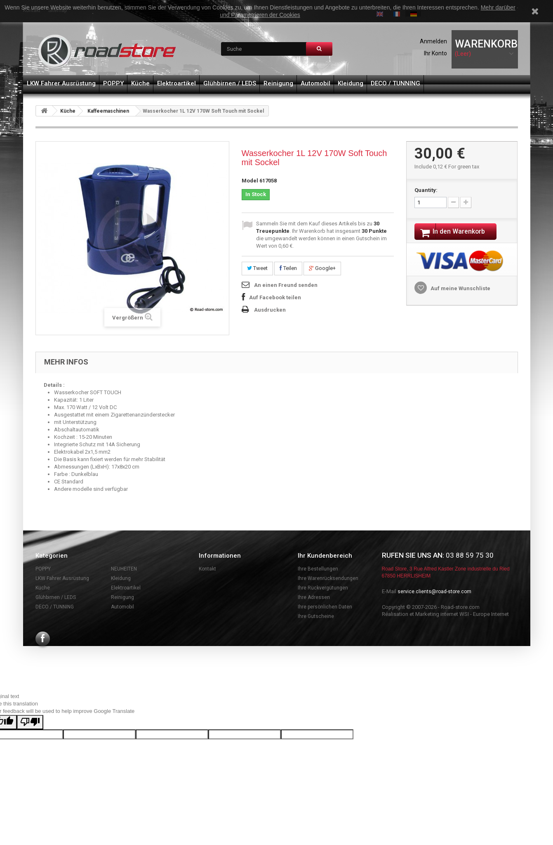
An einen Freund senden (286, 285)
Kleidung (350, 83)
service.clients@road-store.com (434, 591)
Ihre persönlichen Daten (325, 607)
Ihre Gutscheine (316, 616)
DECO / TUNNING (395, 83)
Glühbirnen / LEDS (229, 83)
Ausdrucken (270, 310)
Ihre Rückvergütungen (323, 588)
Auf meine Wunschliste (459, 289)
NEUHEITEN (124, 569)
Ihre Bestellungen (318, 569)
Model (250, 181)
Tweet (257, 268)
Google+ (322, 268)
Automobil (315, 83)
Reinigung (278, 83)
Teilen (288, 268)
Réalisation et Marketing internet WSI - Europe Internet (445, 614)
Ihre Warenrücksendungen (328, 578)
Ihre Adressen (314, 597)
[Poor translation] (30, 722)
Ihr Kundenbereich (325, 555)
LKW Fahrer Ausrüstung (61, 83)
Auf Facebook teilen (275, 297)
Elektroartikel (176, 83)
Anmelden (433, 41)
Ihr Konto (435, 53)
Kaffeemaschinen (108, 111)
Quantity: (426, 190)
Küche (140, 83)
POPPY (113, 83)
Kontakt (207, 569)
